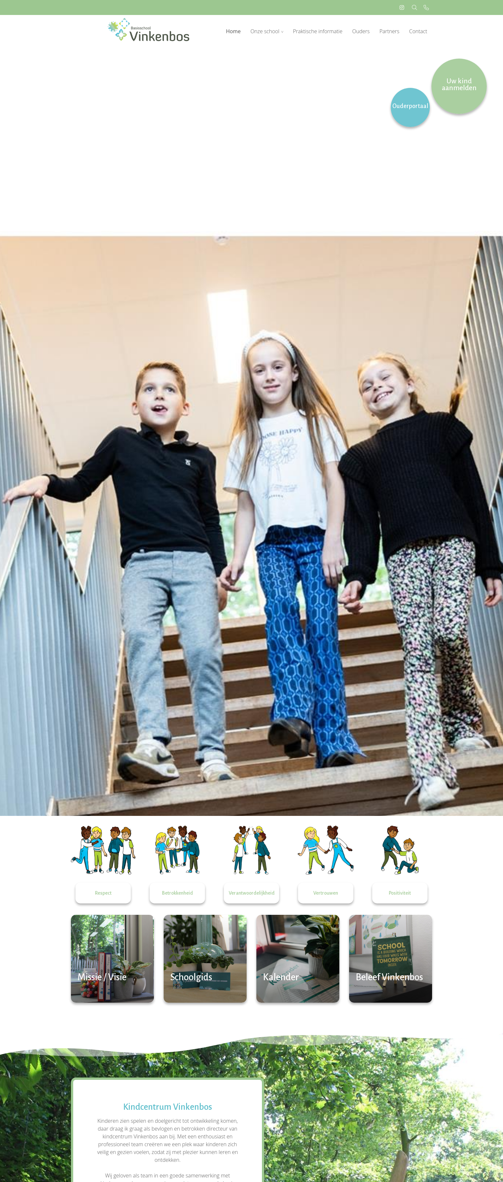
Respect (103, 893)
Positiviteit (400, 893)
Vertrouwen (325, 893)
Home (233, 31)
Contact (418, 31)
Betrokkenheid (177, 893)
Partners (389, 31)
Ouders (361, 31)
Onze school (265, 31)
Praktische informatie (317, 31)
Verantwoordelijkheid (252, 893)
